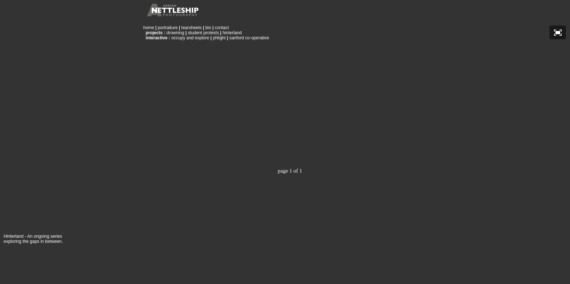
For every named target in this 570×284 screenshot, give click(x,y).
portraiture (168, 27)
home (148, 27)
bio (208, 27)
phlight (219, 37)
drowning (175, 32)
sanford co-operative (249, 37)
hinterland (232, 32)
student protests (203, 32)
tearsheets (191, 27)
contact (222, 27)
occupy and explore (190, 37)
